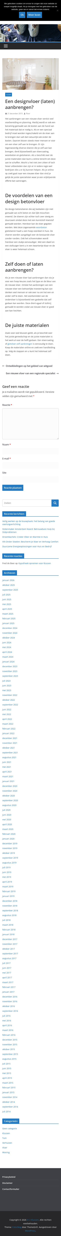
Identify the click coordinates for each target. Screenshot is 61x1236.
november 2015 (9, 1044)
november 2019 (9, 848)
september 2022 (10, 704)
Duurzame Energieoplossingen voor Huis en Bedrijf (27, 546)
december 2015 (9, 1039)
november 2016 (9, 1001)
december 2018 (9, 901)
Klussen (6, 1133)
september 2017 (10, 953)
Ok (22, 14)
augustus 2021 (9, 757)
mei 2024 (6, 647)
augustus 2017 (9, 958)
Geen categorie (9, 1128)
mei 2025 (6, 604)
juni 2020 (6, 814)
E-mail (6, 458)
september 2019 (10, 857)
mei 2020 (6, 819)
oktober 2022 (8, 699)
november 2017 (9, 944)
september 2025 (10, 589)
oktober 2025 (8, 585)
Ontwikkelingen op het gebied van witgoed (27, 366)
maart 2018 (7, 924)
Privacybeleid (8, 1177)
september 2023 (10, 676)
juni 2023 (6, 685)
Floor (28, 113)
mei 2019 (6, 877)
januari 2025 (8, 623)
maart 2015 (7, 1082)
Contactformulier (10, 1189)
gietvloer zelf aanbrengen (20, 343)
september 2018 (10, 910)
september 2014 (10, 1106)
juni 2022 (6, 709)
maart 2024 (7, 656)
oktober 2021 (8, 747)
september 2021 (10, 752)
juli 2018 (6, 920)
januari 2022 (8, 733)
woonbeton (41, 227)
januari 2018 (8, 934)
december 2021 (9, 738)
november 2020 (9, 790)
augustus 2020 (9, 805)
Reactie (7, 405)
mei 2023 (6, 690)
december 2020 (9, 786)
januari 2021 (8, 781)
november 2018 (9, 905)
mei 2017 (6, 972)
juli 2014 (6, 1111)
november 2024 (9, 632)
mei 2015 (6, 1073)
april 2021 (7, 771)
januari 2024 (8, 661)
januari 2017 (8, 991)
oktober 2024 (8, 637)
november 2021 (9, 743)
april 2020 (7, 824)
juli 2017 (6, 963)
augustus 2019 (9, 862)
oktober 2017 (8, 948)
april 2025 (7, 609)
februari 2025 (8, 618)
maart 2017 (7, 982)
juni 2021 (6, 762)
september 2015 (10, 1054)
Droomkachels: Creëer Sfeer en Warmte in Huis (25, 536)
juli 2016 (6, 1015)
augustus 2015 (9, 1058)
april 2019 (7, 881)
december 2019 (9, 843)
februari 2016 (8, 1035)
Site (4, 472)
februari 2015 (8, 1087)
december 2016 (9, 996)
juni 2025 (6, 599)
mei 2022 (6, 714)
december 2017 (9, 939)
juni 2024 (6, 642)
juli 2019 (6, 867)
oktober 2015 (8, 1049)
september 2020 (10, 800)
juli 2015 (6, 1063)
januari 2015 (8, 1092)
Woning (6, 1152)
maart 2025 (7, 613)
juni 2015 (6, 1068)
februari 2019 (8, 891)
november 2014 (9, 1097)
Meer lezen (34, 14)
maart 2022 (7, 723)
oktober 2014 (8, 1102)
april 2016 (7, 1025)
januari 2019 (8, 896)
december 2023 (9, 666)
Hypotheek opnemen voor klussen (34, 563)
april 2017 (7, 977)
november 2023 (9, 671)
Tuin (4, 1138)
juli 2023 (6, 680)
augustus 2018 (9, 915)
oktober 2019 (8, 853)
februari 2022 (8, 728)
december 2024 (9, 628)
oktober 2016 (8, 1006)
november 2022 (9, 695)
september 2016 (10, 1011)
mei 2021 (6, 767)
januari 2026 (8, 580)
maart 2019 (7, 886)
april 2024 (7, 652)
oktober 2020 (8, 795)
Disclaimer (7, 1183)
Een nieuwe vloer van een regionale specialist (32, 373)
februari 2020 (8, 834)
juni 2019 (6, 872)
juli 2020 (6, 810)
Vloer (8, 95)
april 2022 (7, 719)
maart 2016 (7, 1030)
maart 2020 (7, 829)
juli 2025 (6, 594)
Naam (6, 444)
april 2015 (7, 1078)
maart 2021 (7, 776)
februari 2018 (8, 929)
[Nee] (57, 10)
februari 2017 (8, 987)
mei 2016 (6, 1020)
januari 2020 (8, 838)
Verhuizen (7, 1142)
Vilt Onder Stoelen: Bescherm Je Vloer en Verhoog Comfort (30, 541)
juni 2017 (6, 968)
